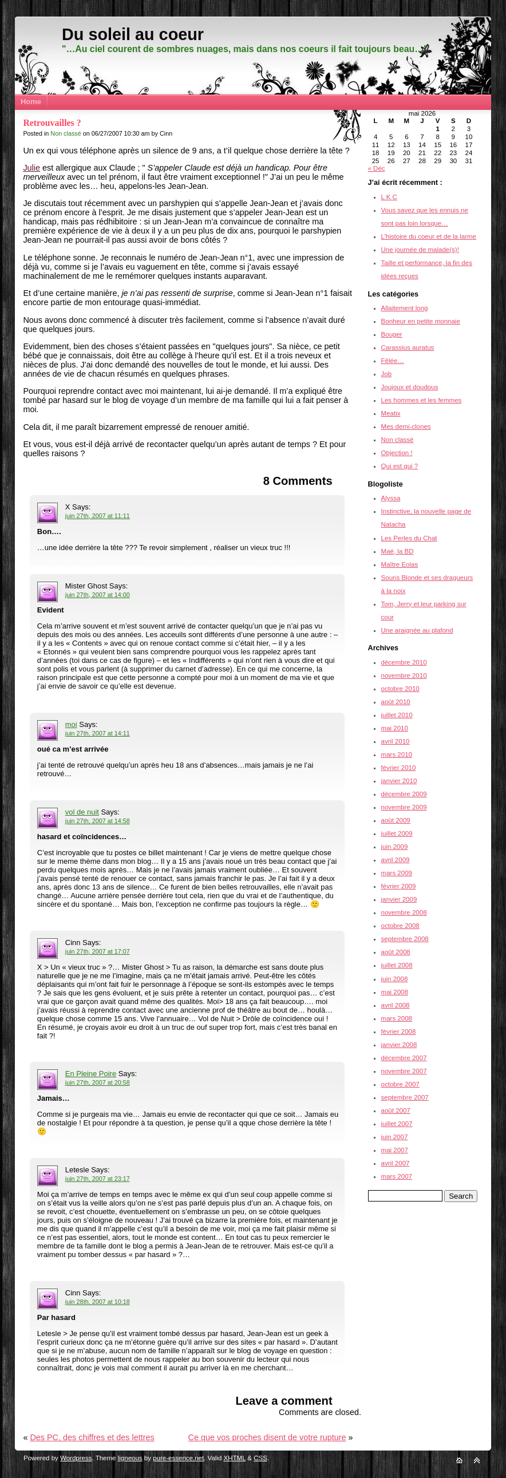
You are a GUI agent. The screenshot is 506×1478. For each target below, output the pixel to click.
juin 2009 (394, 846)
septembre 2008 (405, 938)
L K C (389, 196)
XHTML (235, 1458)
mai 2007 (394, 1150)
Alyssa (391, 498)
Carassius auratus (407, 347)
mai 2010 (394, 728)
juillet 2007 (397, 1123)
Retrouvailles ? (52, 123)
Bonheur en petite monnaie (420, 321)
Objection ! (397, 452)
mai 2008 (394, 992)
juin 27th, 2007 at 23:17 (97, 1178)
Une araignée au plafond (417, 630)
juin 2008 (394, 978)
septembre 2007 (405, 1097)
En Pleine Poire (90, 1073)
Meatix (391, 413)
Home (31, 101)
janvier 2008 (399, 1044)
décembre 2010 (404, 662)
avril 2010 (395, 741)
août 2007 (395, 1110)
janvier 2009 (399, 899)
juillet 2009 (397, 833)
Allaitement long (404, 308)
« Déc (376, 168)
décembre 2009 (404, 794)
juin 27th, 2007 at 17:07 (97, 951)
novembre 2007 (404, 1071)
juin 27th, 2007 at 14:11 (97, 733)
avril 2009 (395, 859)
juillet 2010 (397, 715)
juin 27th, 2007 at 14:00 (97, 594)
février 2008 (398, 1031)
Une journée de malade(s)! (420, 249)
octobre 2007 (400, 1084)
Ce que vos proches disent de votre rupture (267, 1437)
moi (71, 724)
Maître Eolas (399, 564)
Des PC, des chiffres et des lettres (92, 1437)
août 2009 (395, 820)
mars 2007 (396, 1176)
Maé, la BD (397, 551)
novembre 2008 (404, 912)
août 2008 (395, 952)
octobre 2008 (400, 925)
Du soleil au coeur (133, 34)
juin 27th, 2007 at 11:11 (97, 515)
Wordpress (76, 1458)
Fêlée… (392, 360)
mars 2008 (396, 1018)
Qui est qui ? (399, 466)
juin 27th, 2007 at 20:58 (97, 1082)
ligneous (130, 1458)
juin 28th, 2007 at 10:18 (97, 1301)
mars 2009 (396, 873)
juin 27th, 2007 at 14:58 (97, 820)
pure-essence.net (178, 1458)
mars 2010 (396, 754)
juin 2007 (394, 1136)
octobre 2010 (400, 688)
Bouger (391, 334)
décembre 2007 (404, 1057)
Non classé (65, 133)
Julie (31, 167)
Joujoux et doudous (409, 387)
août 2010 (395, 701)
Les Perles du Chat (409, 538)
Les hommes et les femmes (421, 400)
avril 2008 (395, 1005)
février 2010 (398, 767)
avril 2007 (395, 1163)
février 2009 (398, 886)
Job (386, 373)
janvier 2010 (399, 780)
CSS (260, 1458)
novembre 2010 (404, 675)
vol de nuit (82, 812)
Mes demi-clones (406, 426)
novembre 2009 (404, 807)
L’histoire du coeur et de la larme (428, 236)
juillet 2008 (397, 965)
